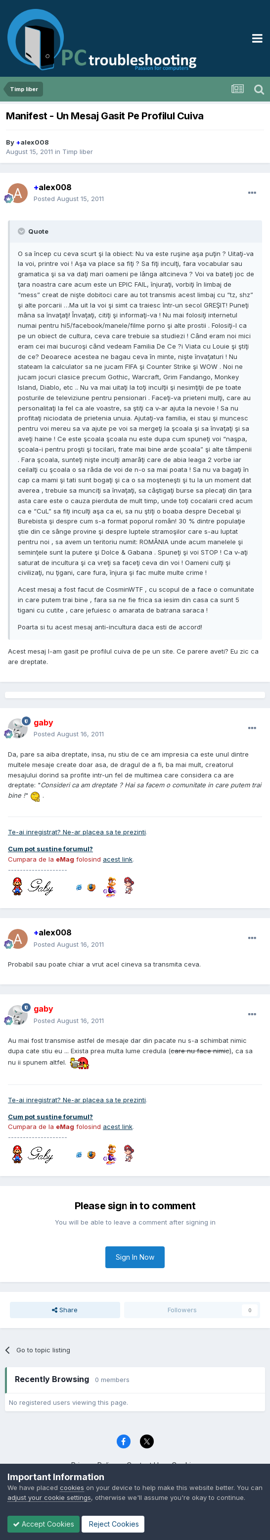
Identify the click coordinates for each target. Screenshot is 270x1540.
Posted (69, 199)
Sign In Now (135, 1257)
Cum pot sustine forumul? (50, 849)
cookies (72, 1487)
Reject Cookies (113, 1524)
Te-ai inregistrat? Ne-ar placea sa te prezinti (77, 832)
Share (65, 1309)
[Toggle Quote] (22, 231)
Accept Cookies (43, 1524)
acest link (118, 859)
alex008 (32, 142)
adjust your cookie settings (49, 1497)
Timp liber (77, 151)
